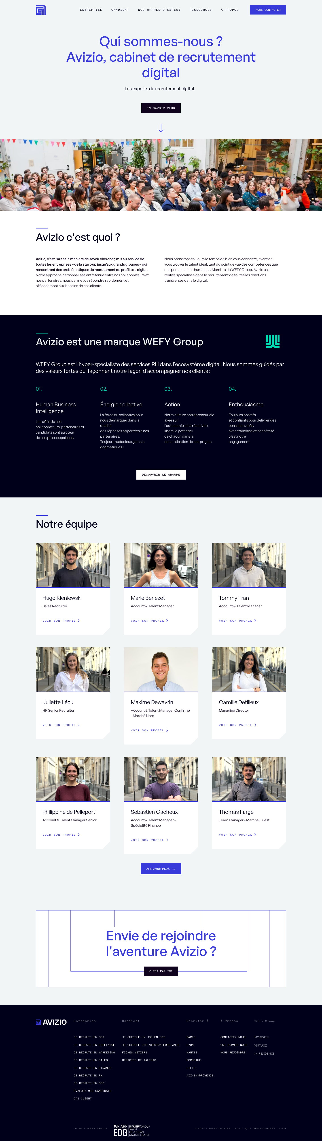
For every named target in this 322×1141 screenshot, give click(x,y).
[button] (91, 12)
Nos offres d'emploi (159, 9)
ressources (201, 9)
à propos (230, 9)
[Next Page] (161, 868)
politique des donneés (255, 1128)
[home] (41, 10)
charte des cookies (213, 1128)
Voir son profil (59, 620)
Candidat (120, 9)
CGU (282, 1128)
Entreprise (91, 9)
